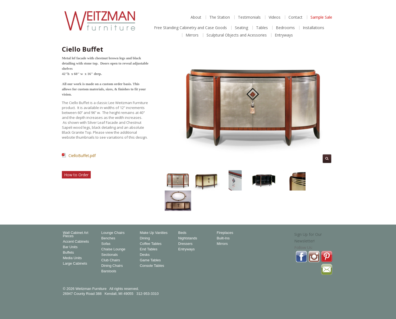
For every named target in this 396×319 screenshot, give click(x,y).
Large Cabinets (75, 263)
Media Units (72, 258)
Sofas (105, 243)
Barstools (108, 271)
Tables (262, 28)
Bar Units (70, 247)
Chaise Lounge (113, 249)
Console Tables (152, 265)
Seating (241, 28)
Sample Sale (321, 17)
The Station (219, 17)
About (196, 17)
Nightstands (187, 238)
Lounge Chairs (113, 232)
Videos (274, 17)
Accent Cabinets (76, 241)
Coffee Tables (150, 243)
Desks (145, 254)
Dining (145, 238)
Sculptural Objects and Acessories (237, 35)
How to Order (76, 174)
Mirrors (192, 35)
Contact (295, 17)
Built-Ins (223, 238)
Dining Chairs (112, 265)
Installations (313, 28)
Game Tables (150, 260)
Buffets (68, 252)
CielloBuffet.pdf (82, 155)
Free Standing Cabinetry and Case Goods (190, 28)
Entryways (284, 35)
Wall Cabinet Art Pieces (76, 234)
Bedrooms (285, 28)
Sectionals (109, 254)
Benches (108, 238)
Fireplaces (225, 232)
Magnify (327, 158)
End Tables (148, 249)
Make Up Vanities (153, 232)
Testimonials (249, 17)
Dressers (185, 243)
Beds (182, 232)
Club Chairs (110, 260)
